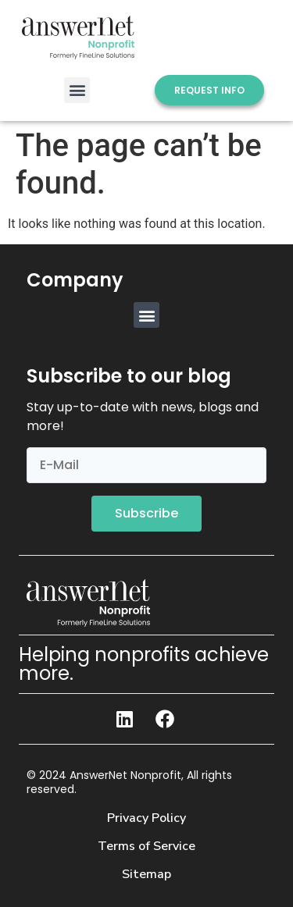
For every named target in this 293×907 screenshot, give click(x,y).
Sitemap (146, 874)
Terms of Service (146, 846)
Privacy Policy (146, 818)
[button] (77, 90)
